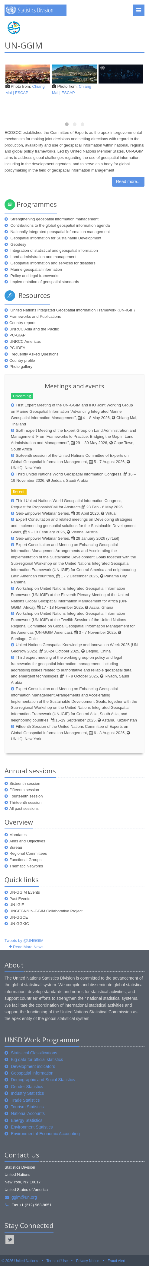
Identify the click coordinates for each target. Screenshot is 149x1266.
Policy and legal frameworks (34, 275)
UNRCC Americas (25, 341)
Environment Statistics (32, 1127)
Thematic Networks (26, 866)
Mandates (18, 834)
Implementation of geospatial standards (44, 281)
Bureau (15, 847)
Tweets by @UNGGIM (24, 940)
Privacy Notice (87, 1261)
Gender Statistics (27, 1086)
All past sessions (24, 808)
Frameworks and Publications (35, 316)
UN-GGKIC (19, 923)
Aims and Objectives (27, 841)
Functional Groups (25, 859)
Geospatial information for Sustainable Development (55, 238)
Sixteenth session (24, 783)
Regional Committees (28, 853)
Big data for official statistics (37, 1059)
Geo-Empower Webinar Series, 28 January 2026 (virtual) (67, 538)
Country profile (22, 360)
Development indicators (33, 1066)
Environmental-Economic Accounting (45, 1133)
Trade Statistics (25, 1100)
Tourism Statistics (27, 1106)
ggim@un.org (21, 1197)
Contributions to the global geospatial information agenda (59, 225)
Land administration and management (42, 256)
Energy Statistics (26, 1120)
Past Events (19, 898)
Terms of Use (57, 1261)
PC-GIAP (17, 335)
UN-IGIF (16, 904)
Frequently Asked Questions (34, 354)
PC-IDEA (17, 348)
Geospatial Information (32, 1073)
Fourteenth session (26, 796)
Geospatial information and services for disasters (52, 263)
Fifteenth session (24, 790)
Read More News (28, 947)
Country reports (23, 322)
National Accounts (28, 1113)
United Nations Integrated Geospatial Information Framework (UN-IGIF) (72, 310)
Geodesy (17, 244)
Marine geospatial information (35, 269)
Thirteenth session (25, 802)
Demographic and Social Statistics (43, 1079)
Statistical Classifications (34, 1052)
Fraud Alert (116, 1261)
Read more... (128, 181)
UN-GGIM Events (24, 892)
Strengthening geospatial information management (54, 219)
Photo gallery (20, 366)
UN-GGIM (24, 45)
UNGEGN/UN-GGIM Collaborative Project (46, 911)
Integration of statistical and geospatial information (53, 250)
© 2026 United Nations (20, 1261)
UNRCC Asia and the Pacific (34, 329)
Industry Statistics (27, 1093)
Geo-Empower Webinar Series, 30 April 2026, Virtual (66, 513)
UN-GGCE (18, 917)
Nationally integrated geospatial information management (59, 231)
